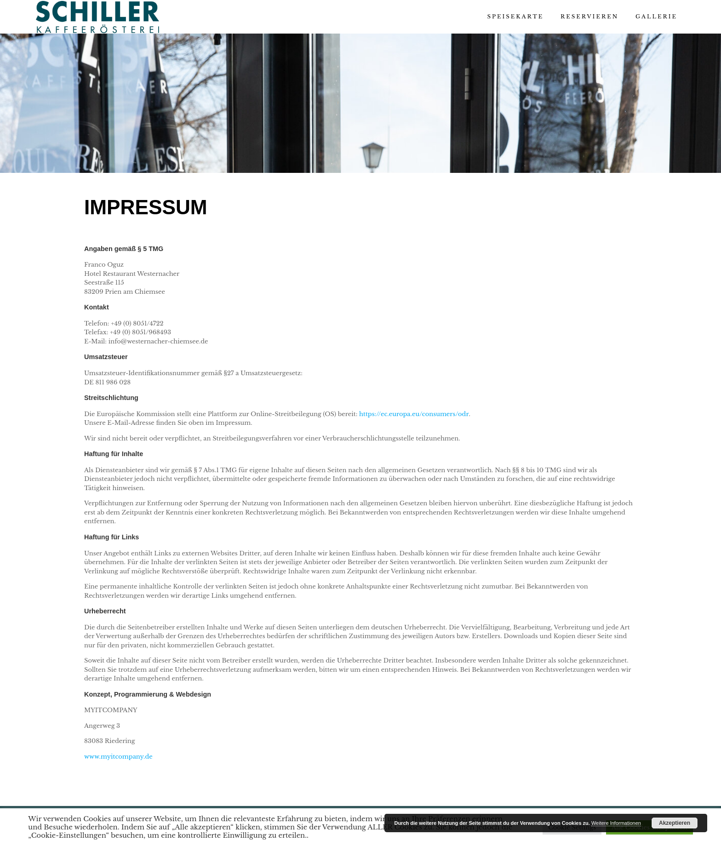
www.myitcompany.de (118, 756)
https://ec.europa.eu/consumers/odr (414, 414)
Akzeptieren (674, 823)
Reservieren (589, 16)
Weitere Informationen (616, 823)
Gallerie (656, 16)
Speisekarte (515, 16)
